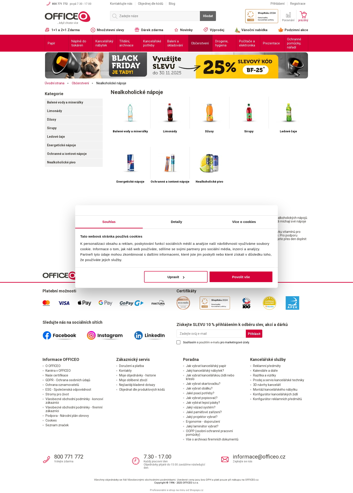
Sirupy (52, 128)
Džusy (51, 119)
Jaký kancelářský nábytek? (205, 370)
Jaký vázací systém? (200, 407)
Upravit (176, 277)
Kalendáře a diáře (265, 370)
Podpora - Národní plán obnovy (67, 415)
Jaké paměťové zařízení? (204, 412)
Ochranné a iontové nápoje (67, 154)
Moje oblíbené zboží (133, 380)
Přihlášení (278, 3)
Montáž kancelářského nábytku (275, 389)
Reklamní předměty (267, 366)
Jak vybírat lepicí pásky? (203, 402)
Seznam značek (57, 425)
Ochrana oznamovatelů (62, 385)
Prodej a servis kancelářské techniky (278, 380)
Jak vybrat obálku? (199, 388)
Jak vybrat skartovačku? (203, 383)
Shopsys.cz (196, 490)
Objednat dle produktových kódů (142, 389)
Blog (172, 3)
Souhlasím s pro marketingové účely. (216, 342)
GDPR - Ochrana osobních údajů (67, 380)
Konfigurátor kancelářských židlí (275, 394)
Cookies (51, 420)
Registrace (297, 3)
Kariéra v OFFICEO (58, 370)
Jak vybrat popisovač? (201, 398)
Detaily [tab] (176, 221)
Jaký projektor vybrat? (201, 417)
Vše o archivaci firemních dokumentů (212, 439)
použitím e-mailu (209, 342)
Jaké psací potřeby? (200, 393)
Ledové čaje (56, 136)
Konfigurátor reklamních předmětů (277, 399)
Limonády (54, 111)
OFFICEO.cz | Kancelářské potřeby (75, 17)
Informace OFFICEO (61, 359)
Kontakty (125, 370)
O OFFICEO (53, 366)
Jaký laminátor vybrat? (202, 426)
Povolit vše (241, 277)
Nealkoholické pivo (61, 162)
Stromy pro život (57, 394)
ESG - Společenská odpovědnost (68, 389)
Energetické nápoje (61, 145)
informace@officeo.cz (259, 457)
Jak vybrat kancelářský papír (206, 366)
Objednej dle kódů (150, 3)
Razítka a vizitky (264, 375)
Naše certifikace (56, 375)
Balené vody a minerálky (65, 102)
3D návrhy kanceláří (267, 385)
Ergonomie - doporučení (203, 421)
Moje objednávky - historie (137, 375)
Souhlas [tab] (108, 221)
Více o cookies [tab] (244, 221)
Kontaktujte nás (121, 3)
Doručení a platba (131, 366)
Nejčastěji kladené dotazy (137, 385)
